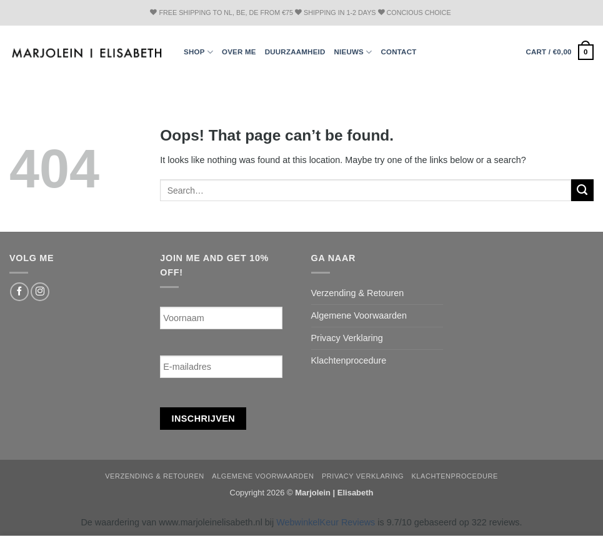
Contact (398, 52)
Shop (198, 52)
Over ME (239, 52)
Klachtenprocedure (349, 360)
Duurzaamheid (295, 52)
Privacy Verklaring (347, 338)
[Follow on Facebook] (19, 291)
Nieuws (353, 52)
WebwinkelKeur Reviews (325, 522)
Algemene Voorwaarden (359, 315)
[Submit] (582, 190)
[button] (560, 52)
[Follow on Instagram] (40, 291)
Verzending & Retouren (357, 293)
